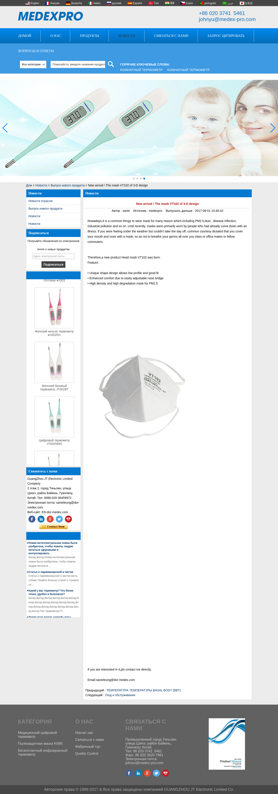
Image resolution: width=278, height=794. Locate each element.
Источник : (141, 210)
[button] (134, 178)
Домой (24, 36)
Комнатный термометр (141, 70)
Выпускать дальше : (180, 210)
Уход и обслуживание (120, 695)
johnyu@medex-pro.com (227, 19)
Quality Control (86, 753)
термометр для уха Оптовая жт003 (54, 279)
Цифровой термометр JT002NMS (54, 443)
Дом (29, 185)
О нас (55, 36)
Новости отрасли (40, 201)
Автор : (117, 210)
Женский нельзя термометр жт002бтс (54, 334)
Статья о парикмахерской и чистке (50, 573)
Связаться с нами (171, 36)
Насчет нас (84, 733)
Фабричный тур (87, 746)
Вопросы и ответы (36, 51)
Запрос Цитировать (226, 36)
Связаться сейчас (54, 526)
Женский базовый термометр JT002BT (54, 388)
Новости (126, 36)
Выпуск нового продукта (67, 185)
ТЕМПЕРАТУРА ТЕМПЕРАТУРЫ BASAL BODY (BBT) (144, 690)
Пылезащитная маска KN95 (40, 743)
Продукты (89, 36)
